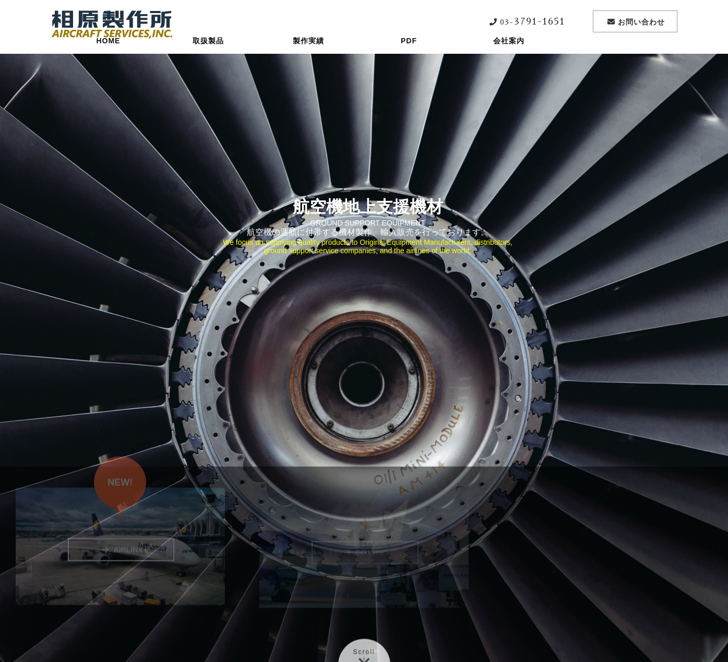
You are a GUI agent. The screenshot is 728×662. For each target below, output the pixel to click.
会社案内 (508, 60)
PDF (409, 60)
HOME (108, 60)
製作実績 (308, 60)
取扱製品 (208, 60)
